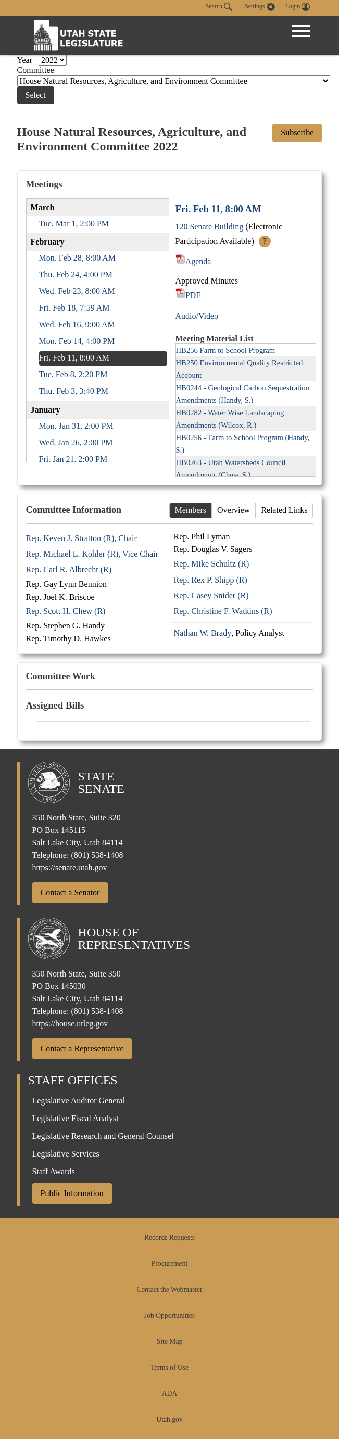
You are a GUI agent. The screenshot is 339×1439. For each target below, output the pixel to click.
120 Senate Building (209, 226)
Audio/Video (197, 316)
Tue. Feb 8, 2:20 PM (73, 374)
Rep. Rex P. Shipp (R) (210, 579)
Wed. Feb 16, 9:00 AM (77, 324)
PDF (188, 295)
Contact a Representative (82, 1048)
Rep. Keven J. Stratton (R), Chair (81, 538)
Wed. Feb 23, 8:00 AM (77, 291)
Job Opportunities (169, 1315)
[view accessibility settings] (259, 7)
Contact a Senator (70, 892)
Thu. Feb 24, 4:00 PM (75, 274)
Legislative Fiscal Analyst (75, 1118)
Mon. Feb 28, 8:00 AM (77, 257)
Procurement (169, 1263)
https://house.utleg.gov (70, 1023)
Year (25, 60)
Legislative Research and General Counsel (103, 1136)
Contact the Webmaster (169, 1289)
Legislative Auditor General (78, 1100)
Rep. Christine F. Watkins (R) (222, 611)
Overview (233, 510)
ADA (169, 1393)
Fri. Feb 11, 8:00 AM (74, 357)
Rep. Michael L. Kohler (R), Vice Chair (92, 553)
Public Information (72, 1193)
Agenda (193, 261)
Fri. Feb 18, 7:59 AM (74, 307)
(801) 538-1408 (97, 855)
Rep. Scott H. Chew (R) (66, 611)
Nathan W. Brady (202, 632)
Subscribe (297, 132)
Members (190, 510)
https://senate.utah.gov (69, 867)
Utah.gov (169, 1419)
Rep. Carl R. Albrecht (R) (68, 569)
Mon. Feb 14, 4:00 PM (77, 341)
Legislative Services (65, 1153)
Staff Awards (53, 1171)
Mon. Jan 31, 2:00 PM (76, 425)
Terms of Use (169, 1367)
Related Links (284, 510)
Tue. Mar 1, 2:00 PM (74, 223)
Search (218, 7)
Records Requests (169, 1237)
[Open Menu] (301, 31)
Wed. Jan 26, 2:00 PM (76, 442)
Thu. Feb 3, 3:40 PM (73, 391)
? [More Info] (265, 241)
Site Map (169, 1341)
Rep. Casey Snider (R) (210, 595)
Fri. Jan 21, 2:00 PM (73, 459)
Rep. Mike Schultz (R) (211, 563)
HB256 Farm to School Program (225, 350)
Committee (35, 70)
